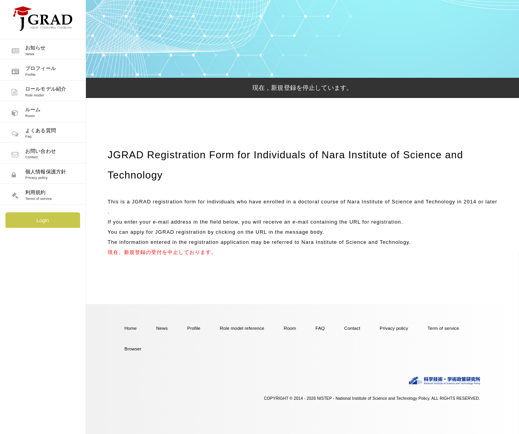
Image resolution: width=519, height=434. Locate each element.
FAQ (320, 328)
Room (290, 328)
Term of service (443, 328)
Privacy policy (394, 328)
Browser (133, 348)
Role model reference (242, 328)
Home (130, 328)
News (162, 328)
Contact (352, 328)
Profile (193, 328)
